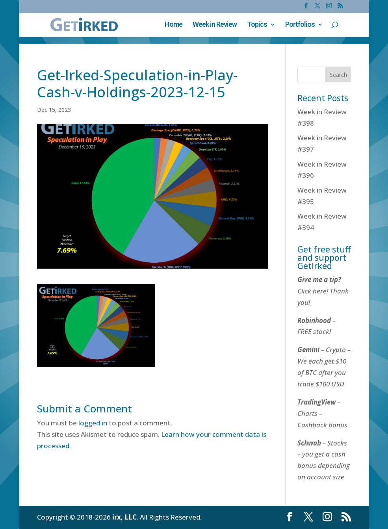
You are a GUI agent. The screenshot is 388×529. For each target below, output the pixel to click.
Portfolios (300, 25)
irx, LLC (124, 517)
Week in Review (215, 25)
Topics (257, 25)
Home (173, 25)
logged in (92, 422)
